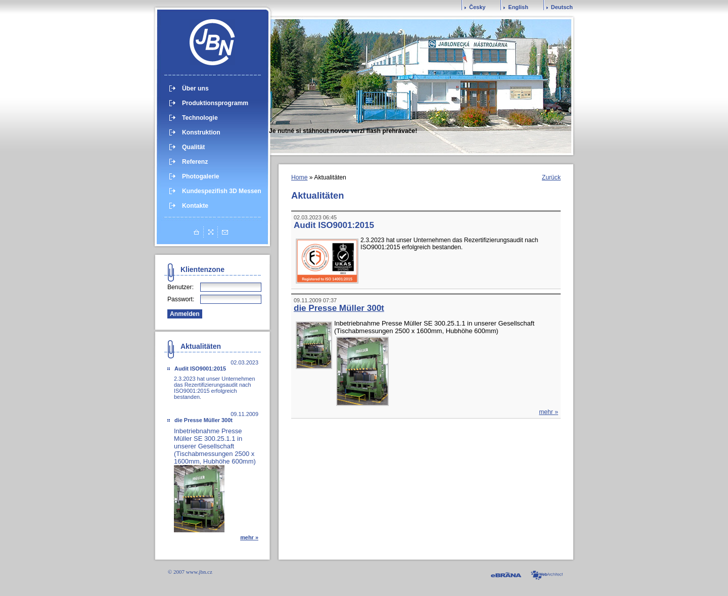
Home (299, 177)
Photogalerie (200, 176)
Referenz (195, 161)
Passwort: (180, 299)
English (518, 7)
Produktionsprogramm (215, 103)
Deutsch (562, 7)
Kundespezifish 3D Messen (221, 191)
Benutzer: (180, 287)
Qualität (193, 147)
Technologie (200, 117)
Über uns (195, 88)
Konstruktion (201, 132)
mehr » (249, 537)
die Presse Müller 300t (203, 420)
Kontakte (195, 205)
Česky (477, 7)
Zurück (551, 177)
